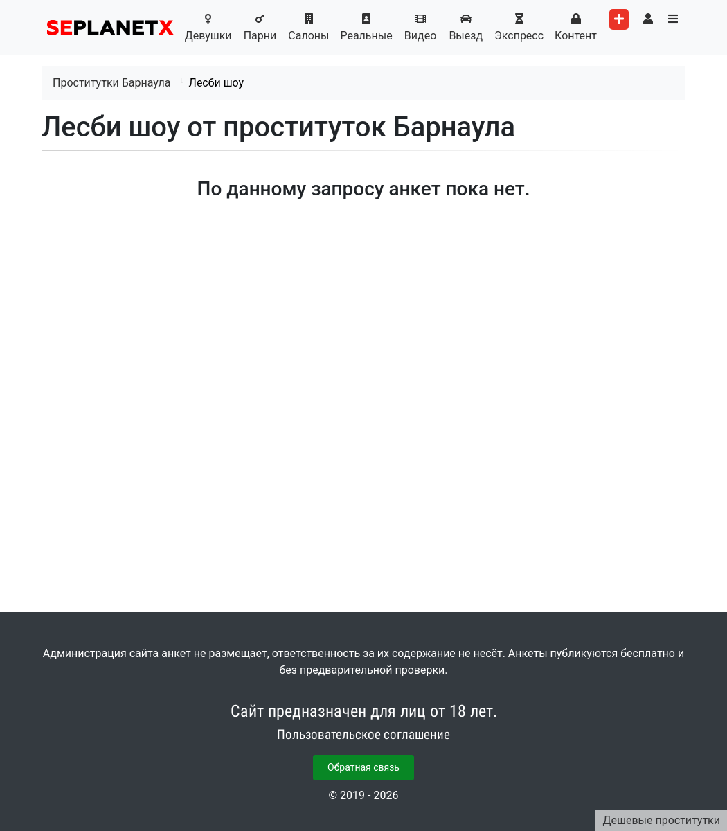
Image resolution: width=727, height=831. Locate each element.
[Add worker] (619, 19)
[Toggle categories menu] (673, 19)
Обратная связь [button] (363, 767)
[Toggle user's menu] (648, 19)
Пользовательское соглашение (363, 734)
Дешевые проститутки (661, 820)
